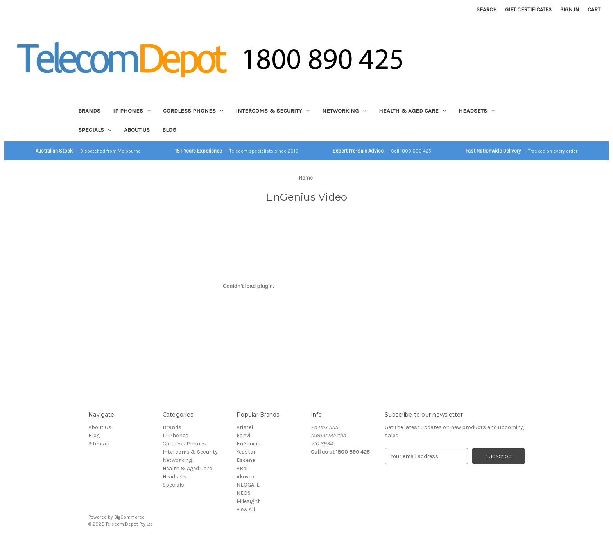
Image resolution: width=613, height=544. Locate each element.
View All (246, 509)
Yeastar (246, 452)
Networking (344, 110)
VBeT (242, 468)
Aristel (245, 427)
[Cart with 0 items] (594, 9)
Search (486, 9)
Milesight (248, 501)
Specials (94, 129)
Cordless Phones (193, 110)
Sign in (569, 9)
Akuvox (246, 476)
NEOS (244, 493)
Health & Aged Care (412, 110)
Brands (89, 110)
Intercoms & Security (273, 110)
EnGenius (248, 443)
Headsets (477, 110)
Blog (169, 129)
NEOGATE (248, 484)
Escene (246, 460)
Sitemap (98, 443)
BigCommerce (129, 517)
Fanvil (244, 435)
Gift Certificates (528, 9)
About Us (137, 129)
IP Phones (132, 110)
